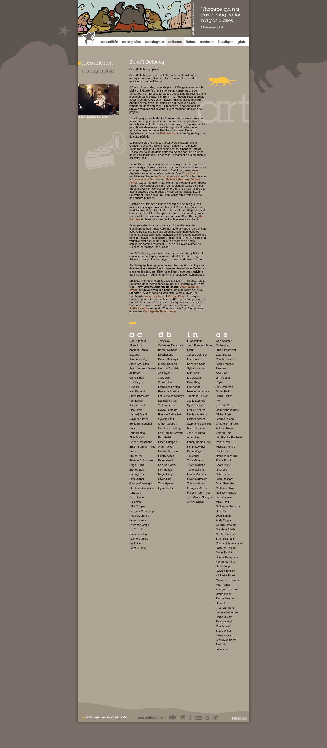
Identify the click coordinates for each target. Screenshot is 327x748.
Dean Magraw (195, 451)
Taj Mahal (193, 455)
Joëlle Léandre (196, 400)
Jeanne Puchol (225, 419)
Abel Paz (221, 373)
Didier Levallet (196, 419)
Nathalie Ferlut (167, 400)
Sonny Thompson (227, 557)
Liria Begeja (136, 382)
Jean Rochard (224, 478)
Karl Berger (136, 400)
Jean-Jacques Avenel (142, 368)
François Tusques (227, 589)
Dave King (193, 382)
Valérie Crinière (138, 538)
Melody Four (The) (198, 492)
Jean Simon (223, 515)
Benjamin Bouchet (140, 423)
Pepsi (219, 382)
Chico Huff (164, 478)
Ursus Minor (223, 593)
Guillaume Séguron (228, 506)
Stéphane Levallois (199, 423)
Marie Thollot (224, 552)
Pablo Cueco (137, 543)
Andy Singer (223, 520)
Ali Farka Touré (225, 575)
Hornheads (165, 469)
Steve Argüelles (139, 363)
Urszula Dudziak (168, 368)
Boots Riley (223, 465)
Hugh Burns (136, 465)
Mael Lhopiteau (196, 428)
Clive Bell (135, 386)
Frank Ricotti (224, 460)
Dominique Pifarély (227, 409)
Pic (218, 400)
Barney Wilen (224, 635)
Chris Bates (136, 377)
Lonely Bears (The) (199, 442)
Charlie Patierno (226, 359)
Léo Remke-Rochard (229, 437)
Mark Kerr (193, 373)
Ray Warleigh (224, 621)
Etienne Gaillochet (169, 414)
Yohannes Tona (154, 296)
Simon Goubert (167, 423)
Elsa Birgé (135, 409)
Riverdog (221, 469)
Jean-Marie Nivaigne (200, 497)
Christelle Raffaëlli (227, 423)
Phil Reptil (222, 451)
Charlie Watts (224, 626)
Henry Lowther (196, 446)
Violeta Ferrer (166, 405)
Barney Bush (137, 469)
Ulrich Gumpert (167, 442)
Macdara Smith (225, 529)
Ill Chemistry (195, 340)
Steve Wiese (224, 630)
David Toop (223, 566)
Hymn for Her (166, 488)
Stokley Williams (226, 639)
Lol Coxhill (135, 529)
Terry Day (164, 340)
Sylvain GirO (166, 419)
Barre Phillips (224, 396)
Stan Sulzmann (225, 538)
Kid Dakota (194, 377)
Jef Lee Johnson (197, 354)
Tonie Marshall (196, 469)
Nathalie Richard (226, 455)
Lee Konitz (193, 386)
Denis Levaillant (197, 414)
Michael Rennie (225, 446)
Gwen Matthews (197, 478)
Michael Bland (176, 296)
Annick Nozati (195, 501)
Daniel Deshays (168, 359)
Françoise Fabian (169, 386)
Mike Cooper (137, 506)
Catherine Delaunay (170, 345)
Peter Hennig (166, 460)
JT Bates (134, 373)
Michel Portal (224, 414)
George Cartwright (140, 483)
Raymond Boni (138, 419)
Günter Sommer (226, 534)
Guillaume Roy (225, 488)
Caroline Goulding (169, 428)
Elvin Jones (194, 359)
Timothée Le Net (197, 396)
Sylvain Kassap (196, 368)
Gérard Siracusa (226, 524)
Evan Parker (223, 354)
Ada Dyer (164, 373)
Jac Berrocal (137, 405)
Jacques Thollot (226, 547)
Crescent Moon (138, 534)
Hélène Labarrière (198, 391)
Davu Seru (222, 511)
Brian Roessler (225, 483)
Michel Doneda (167, 363)
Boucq (133, 428)
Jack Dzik (164, 377)
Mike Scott (222, 501)
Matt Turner (223, 584)
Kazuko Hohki (167, 465)
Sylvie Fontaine (167, 409)
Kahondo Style (196, 363)
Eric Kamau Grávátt (170, 432)
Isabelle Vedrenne (227, 612)
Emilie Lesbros (196, 409)
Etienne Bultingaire (141, 460)
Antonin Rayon (225, 428)
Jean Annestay (138, 359)
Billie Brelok (136, 437)
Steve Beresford (139, 396)
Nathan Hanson (168, 451)
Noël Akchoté (137, 340)
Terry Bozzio (137, 432)
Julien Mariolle (196, 465)
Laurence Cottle (139, 524)
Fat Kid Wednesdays (171, 396)
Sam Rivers (223, 474)
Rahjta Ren (223, 442)
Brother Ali (135, 455)
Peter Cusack (137, 547)
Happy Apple (166, 455)
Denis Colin (136, 497)
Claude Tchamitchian (229, 543)
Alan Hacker (165, 446)
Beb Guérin (165, 437)
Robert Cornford (139, 515)
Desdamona (165, 354)
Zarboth (221, 644)
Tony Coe (135, 492)
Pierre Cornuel (138, 520)
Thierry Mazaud (196, 483)
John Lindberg (196, 432)
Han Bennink (137, 391)
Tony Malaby (195, 460)
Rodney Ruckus (226, 492)
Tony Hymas (166, 483)
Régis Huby (165, 474)
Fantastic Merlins (168, 391)
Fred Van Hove (225, 607)
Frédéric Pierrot (225, 405)
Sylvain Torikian (225, 570)
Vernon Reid (223, 432)
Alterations (136, 345)
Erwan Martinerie (197, 474)
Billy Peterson (224, 386)
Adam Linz (193, 437)
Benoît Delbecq (167, 350)
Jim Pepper (223, 377)
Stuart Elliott (165, 382)
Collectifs (135, 501)
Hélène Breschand (141, 442)
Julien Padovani (226, 350)
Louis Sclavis (224, 497)
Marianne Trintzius (227, 580)
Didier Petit (223, 391)
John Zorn (222, 649)
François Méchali (197, 488)
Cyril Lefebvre (195, 405)
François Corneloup (141, 511)
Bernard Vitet (224, 616)
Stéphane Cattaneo (141, 488)
